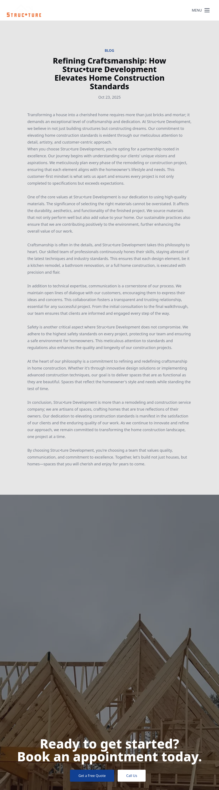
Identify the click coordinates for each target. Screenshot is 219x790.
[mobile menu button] (207, 10)
